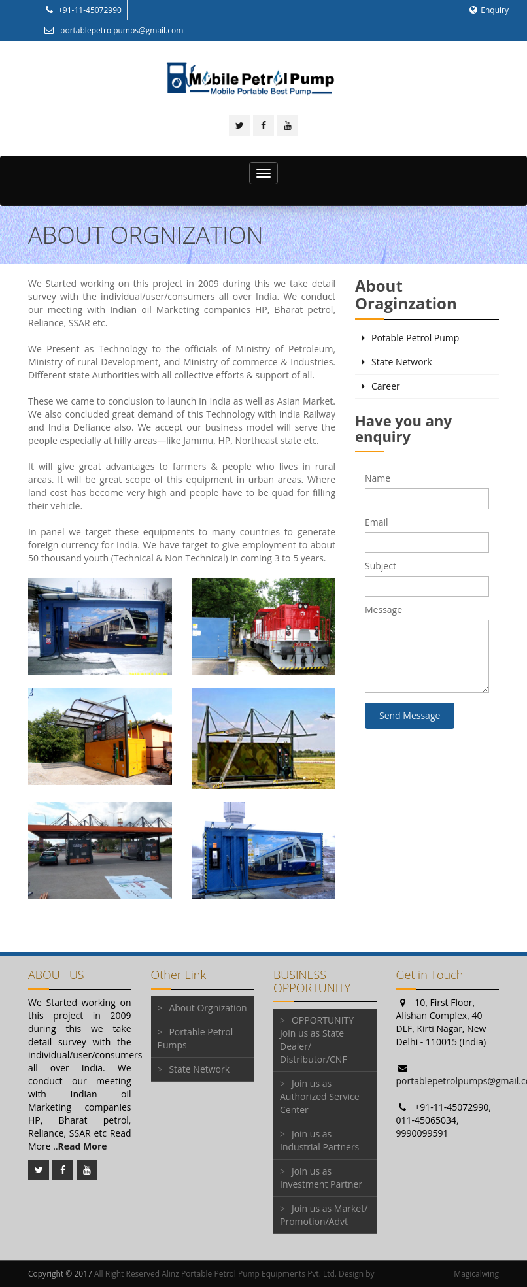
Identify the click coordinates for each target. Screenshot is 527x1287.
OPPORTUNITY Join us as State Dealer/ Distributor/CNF (317, 1039)
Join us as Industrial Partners (319, 1140)
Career (385, 386)
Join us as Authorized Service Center (320, 1096)
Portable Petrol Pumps (195, 1038)
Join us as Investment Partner (321, 1177)
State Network (401, 362)
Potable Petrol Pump (415, 337)
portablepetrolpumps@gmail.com (113, 30)
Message (383, 609)
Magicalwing (476, 1273)
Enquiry (489, 10)
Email (376, 522)
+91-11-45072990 (82, 10)
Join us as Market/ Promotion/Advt (323, 1215)
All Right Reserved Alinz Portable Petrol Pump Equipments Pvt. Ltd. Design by (234, 1273)
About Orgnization (207, 1007)
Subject (380, 566)
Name (377, 478)
